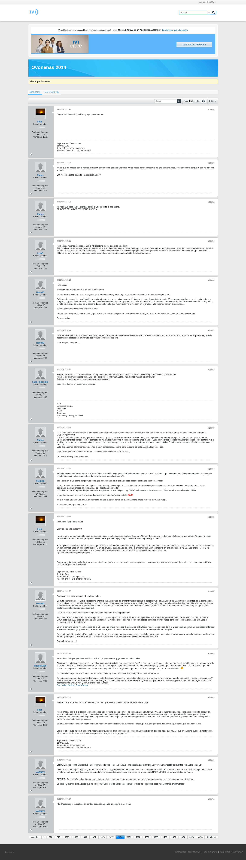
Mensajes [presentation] (35, 92)
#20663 (211, 428)
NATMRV (40, 772)
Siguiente (211, 837)
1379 (129, 837)
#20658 (211, 202)
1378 (120, 837)
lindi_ (40, 121)
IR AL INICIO (225, 852)
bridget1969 (40, 665)
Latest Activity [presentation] (51, 92)
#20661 (211, 331)
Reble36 (40, 481)
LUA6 (40, 253)
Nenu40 (40, 292)
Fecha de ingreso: (40, 132)
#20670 (211, 799)
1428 (165, 837)
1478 (174, 837)
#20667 (211, 654)
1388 (156, 837)
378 (50, 837)
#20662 (211, 370)
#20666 (211, 591)
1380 (138, 837)
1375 (93, 837)
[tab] (35, 92)
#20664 (211, 469)
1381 (147, 837)
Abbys (40, 175)
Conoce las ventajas (194, 44)
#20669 (211, 760)
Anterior (35, 837)
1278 (67, 837)
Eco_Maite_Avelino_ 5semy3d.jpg (72, 685)
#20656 (211, 110)
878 (58, 837)
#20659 (211, 241)
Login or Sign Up (207, 2)
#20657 (211, 163)
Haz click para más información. (174, 30)
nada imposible (40, 382)
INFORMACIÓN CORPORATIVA (187, 852)
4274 (200, 837)
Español (9, 852)
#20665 (211, 517)
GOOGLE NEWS (210, 852)
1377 (111, 837)
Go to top (238, 852)
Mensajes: (37, 137)
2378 (191, 837)
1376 (102, 837)
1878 (183, 837)
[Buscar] (195, 13)
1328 (76, 837)
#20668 (211, 698)
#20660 (211, 280)
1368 (85, 837)
